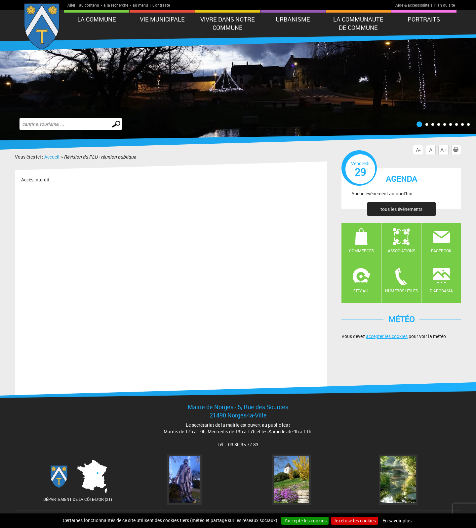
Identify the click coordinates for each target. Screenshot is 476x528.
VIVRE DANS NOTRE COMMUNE (227, 23)
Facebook (441, 250)
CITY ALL (361, 290)
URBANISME (293, 19)
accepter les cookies (387, 336)
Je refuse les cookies (354, 520)
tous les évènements (401, 209)
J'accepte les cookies (305, 520)
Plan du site (444, 5)
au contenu (89, 5)
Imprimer (457, 150)
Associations (401, 250)
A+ (443, 150)
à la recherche (115, 5)
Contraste (161, 5)
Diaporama (441, 290)
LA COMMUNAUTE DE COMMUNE (358, 23)
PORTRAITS (424, 19)
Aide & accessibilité (412, 5)
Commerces (361, 250)
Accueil (52, 157)
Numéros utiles (401, 290)
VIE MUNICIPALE (162, 19)
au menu (140, 5)
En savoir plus (397, 520)
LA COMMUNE (96, 19)
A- (418, 150)
